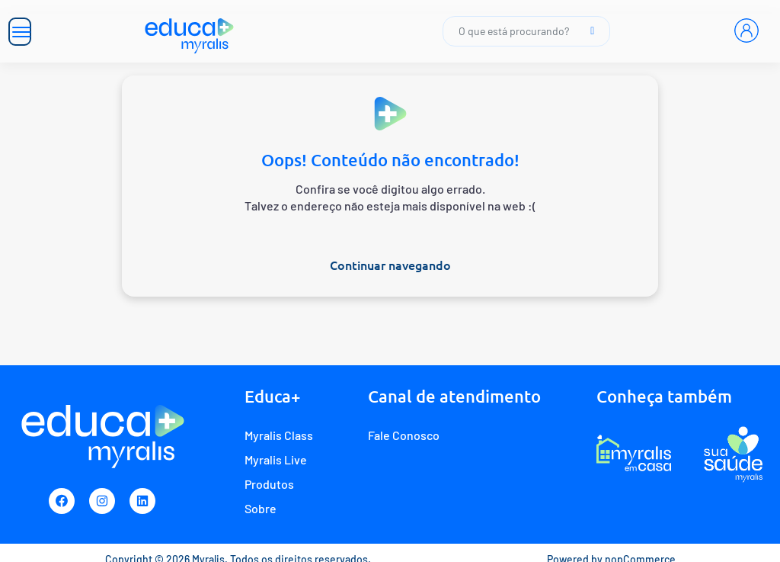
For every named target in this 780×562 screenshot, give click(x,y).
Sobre (261, 508)
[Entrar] (746, 30)
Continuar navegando (390, 264)
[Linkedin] (142, 501)
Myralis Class (279, 435)
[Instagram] (102, 501)
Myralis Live (276, 459)
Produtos (269, 484)
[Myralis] (190, 31)
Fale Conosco (404, 435)
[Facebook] (62, 501)
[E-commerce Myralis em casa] (633, 454)
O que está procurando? (526, 30)
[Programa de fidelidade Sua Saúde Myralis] (733, 453)
